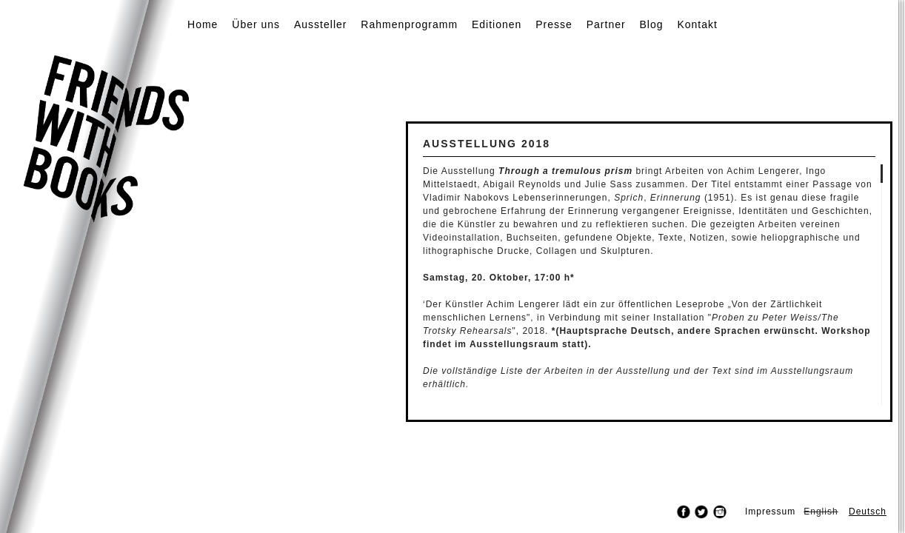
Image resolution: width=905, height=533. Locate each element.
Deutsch (867, 511)
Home (202, 24)
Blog (652, 24)
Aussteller (320, 24)
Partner (606, 24)
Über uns (256, 24)
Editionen (496, 24)
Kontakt (697, 24)
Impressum (770, 511)
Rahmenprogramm (409, 24)
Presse (553, 24)
